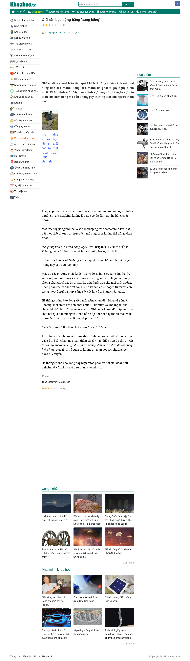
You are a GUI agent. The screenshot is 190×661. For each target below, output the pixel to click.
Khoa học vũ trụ (106, 11)
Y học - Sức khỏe (146, 11)
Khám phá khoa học (57, 11)
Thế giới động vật (83, 11)
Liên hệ (37, 656)
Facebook (47, 656)
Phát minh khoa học (68, 32)
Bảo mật (26, 656)
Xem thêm (128, 562)
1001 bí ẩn (126, 11)
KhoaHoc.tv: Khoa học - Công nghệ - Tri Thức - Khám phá (26, 4)
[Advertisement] (88, 58)
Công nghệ (35, 11)
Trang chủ (18, 11)
